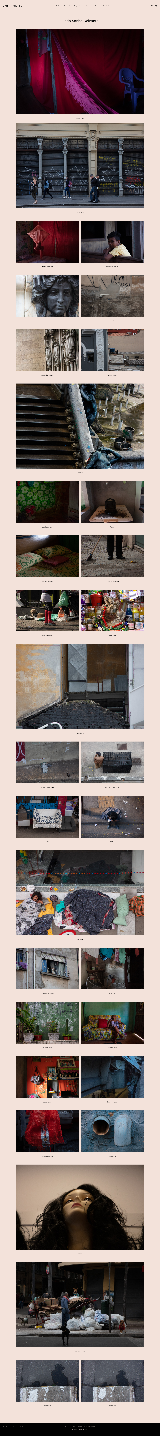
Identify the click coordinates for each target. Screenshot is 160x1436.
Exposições (79, 6)
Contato (106, 6)
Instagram (154, 1427)
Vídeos (97, 6)
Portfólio (67, 6)
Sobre (58, 6)
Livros (89, 6)
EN (152, 6)
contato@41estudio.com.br (80, 1429)
